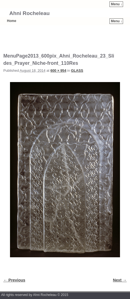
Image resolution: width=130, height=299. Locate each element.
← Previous (14, 280)
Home (11, 21)
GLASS (77, 70)
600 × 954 (58, 70)
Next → (120, 280)
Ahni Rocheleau (29, 13)
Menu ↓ (116, 4)
